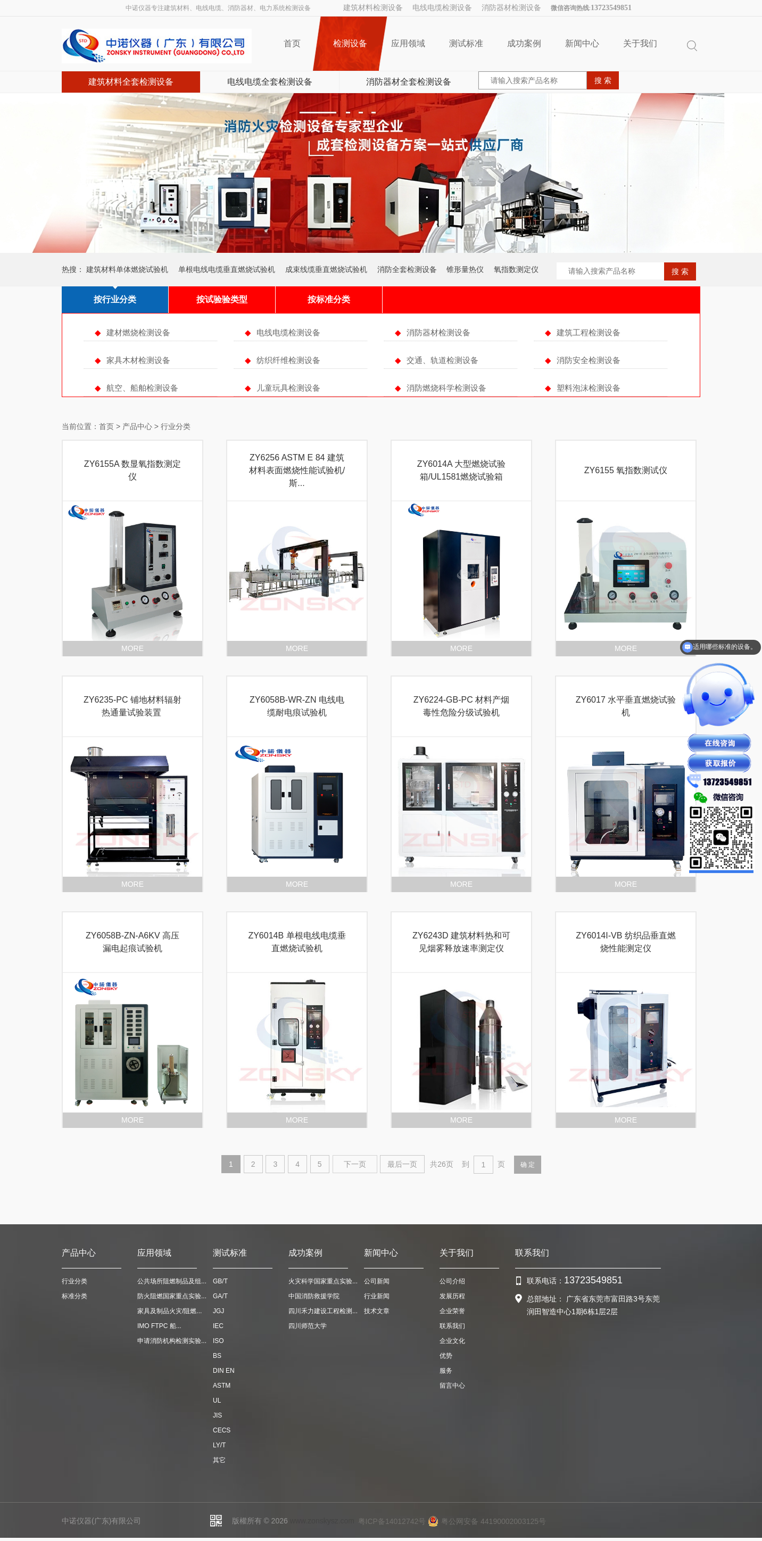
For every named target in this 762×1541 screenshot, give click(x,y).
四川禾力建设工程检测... (323, 1311)
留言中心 (452, 1385)
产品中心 (137, 426)
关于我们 (640, 43)
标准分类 (74, 1296)
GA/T (220, 1296)
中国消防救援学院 (313, 1296)
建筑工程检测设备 (588, 332)
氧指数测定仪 (516, 269)
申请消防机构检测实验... (171, 1341)
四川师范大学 (307, 1326)
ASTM (221, 1385)
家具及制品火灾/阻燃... (169, 1311)
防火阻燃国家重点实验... (171, 1296)
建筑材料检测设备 (373, 8)
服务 (446, 1370)
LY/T (219, 1445)
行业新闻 (377, 1296)
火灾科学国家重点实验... (323, 1281)
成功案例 (524, 43)
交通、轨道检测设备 (442, 360)
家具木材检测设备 (138, 360)
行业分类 (74, 1281)
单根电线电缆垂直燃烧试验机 (226, 269)
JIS (217, 1415)
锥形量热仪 (465, 269)
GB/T (220, 1281)
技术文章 (377, 1311)
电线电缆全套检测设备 (269, 81)
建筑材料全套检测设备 (130, 81)
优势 (446, 1355)
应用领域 (408, 43)
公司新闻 (377, 1281)
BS (217, 1355)
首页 (292, 43)
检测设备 (350, 44)
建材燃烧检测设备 (138, 332)
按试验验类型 (221, 299)
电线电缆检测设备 (442, 8)
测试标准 (466, 43)
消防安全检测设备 (588, 360)
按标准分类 (329, 299)
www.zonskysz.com (322, 1521)
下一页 (355, 1164)
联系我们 (452, 1326)
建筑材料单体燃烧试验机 (127, 269)
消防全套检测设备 (407, 269)
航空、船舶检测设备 (142, 387)
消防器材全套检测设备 (408, 81)
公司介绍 (452, 1281)
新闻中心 (582, 43)
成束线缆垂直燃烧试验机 (326, 269)
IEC (218, 1326)
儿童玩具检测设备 (288, 387)
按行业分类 (115, 299)
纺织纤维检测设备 (288, 360)
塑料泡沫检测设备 (588, 387)
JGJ (218, 1311)
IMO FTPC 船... (159, 1326)
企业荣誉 (452, 1311)
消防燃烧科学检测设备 (446, 387)
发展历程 (452, 1296)
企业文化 (452, 1341)
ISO (218, 1341)
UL (217, 1400)
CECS (221, 1430)
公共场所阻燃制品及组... (171, 1281)
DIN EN (224, 1370)
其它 (219, 1460)
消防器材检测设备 (511, 8)
